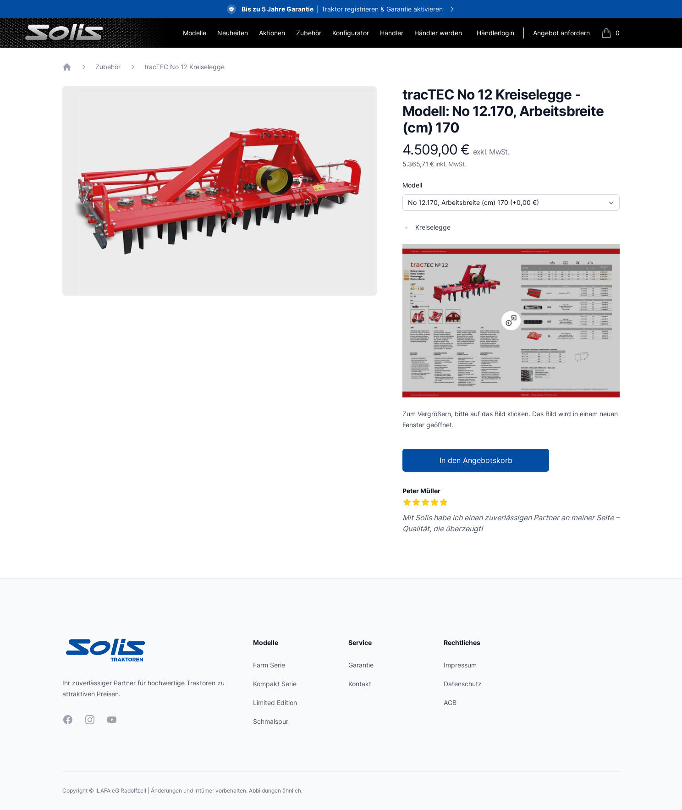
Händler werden (438, 33)
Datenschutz (463, 684)
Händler (391, 33)
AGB (450, 702)
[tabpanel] (219, 191)
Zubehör (308, 33)
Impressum (460, 665)
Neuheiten (232, 33)
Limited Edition (275, 702)
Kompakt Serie (275, 684)
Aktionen (272, 33)
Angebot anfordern (561, 33)
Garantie (361, 665)
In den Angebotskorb (476, 460)
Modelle (194, 33)
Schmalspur (270, 721)
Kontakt (359, 684)
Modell (412, 185)
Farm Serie (269, 665)
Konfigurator (350, 33)
